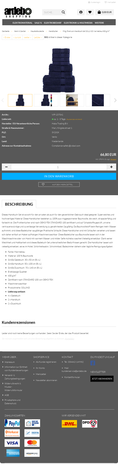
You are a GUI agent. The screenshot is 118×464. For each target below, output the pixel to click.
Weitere (99, 22)
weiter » (27, 37)
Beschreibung (19, 204)
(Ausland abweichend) (74, 119)
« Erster (7, 37)
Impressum (10, 362)
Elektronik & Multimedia (78, 22)
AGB (7, 395)
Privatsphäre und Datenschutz (12, 402)
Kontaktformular (72, 377)
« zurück (17, 37)
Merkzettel (110, 2)
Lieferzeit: (6, 119)
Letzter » (38, 37)
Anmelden (69, 338)
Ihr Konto (40, 368)
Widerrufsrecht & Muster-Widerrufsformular (13, 386)
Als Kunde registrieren (46, 362)
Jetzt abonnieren (102, 378)
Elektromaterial (22, 22)
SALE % (38, 22)
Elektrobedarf (53, 22)
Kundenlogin (94, 2)
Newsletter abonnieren (46, 380)
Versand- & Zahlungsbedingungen (15, 377)
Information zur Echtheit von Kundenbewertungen (16, 369)
